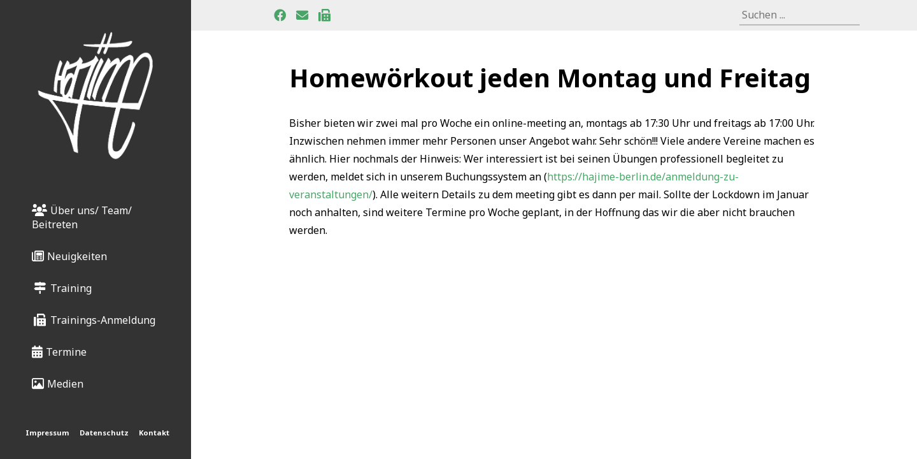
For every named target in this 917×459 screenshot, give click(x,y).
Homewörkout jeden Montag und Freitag (550, 77)
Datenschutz (104, 432)
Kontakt (154, 432)
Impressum (47, 432)
